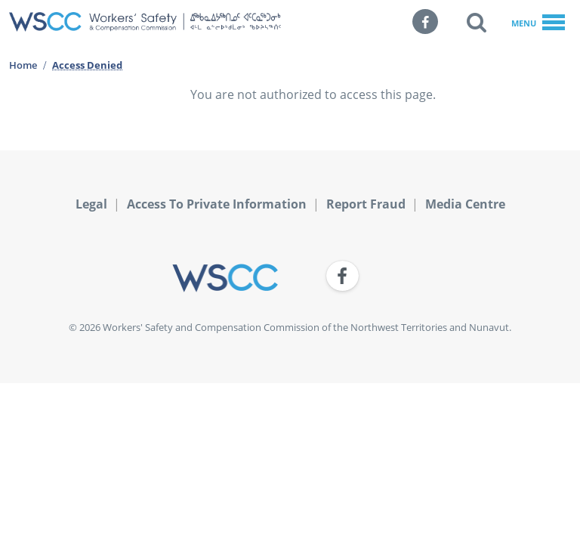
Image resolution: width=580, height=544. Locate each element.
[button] (476, 22)
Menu (538, 23)
